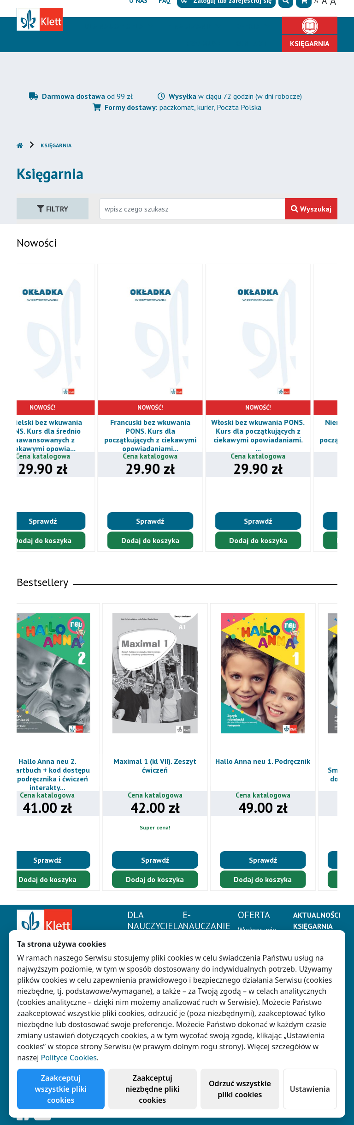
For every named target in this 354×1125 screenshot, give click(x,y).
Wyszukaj (311, 208)
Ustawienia (310, 1089)
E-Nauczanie (190, 25)
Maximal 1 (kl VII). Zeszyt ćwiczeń (177, 765)
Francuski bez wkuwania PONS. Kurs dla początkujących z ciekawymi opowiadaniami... (177, 435)
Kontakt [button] (251, 43)
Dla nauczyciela (114, 25)
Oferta (249, 25)
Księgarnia (56, 145)
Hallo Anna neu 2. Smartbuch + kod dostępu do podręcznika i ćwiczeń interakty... (69, 774)
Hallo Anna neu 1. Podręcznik (284, 761)
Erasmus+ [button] (203, 43)
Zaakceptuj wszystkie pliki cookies (61, 1089)
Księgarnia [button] (310, 43)
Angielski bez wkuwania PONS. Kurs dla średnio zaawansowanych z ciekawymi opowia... (69, 435)
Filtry (52, 208)
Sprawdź (69, 521)
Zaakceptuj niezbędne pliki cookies (152, 1089)
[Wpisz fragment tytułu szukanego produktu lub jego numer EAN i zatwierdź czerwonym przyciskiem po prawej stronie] (192, 208)
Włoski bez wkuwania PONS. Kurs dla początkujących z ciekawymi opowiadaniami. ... (285, 435)
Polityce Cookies (69, 1057)
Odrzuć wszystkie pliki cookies (240, 1089)
